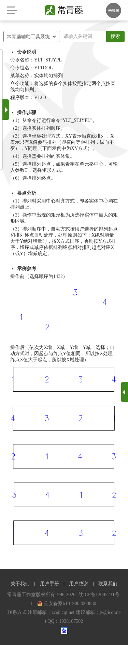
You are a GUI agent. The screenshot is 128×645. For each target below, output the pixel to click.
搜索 (115, 36)
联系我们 (107, 583)
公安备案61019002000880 (66, 603)
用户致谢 (78, 583)
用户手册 (49, 583)
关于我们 (20, 583)
